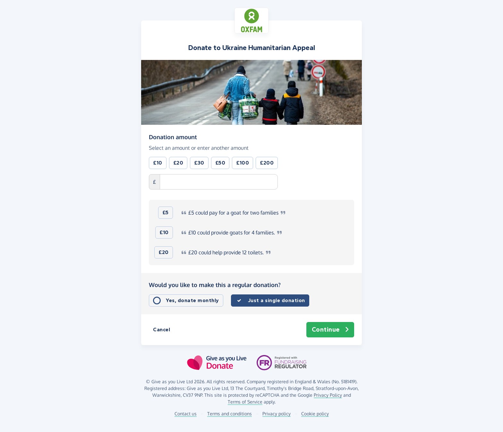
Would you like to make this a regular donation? (215, 284)
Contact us (186, 413)
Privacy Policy (328, 395)
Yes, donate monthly (192, 300)
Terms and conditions (229, 413)
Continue (330, 330)
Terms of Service (245, 401)
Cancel (161, 329)
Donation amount (173, 136)
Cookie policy (315, 413)
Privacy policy (276, 413)
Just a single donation (276, 300)
